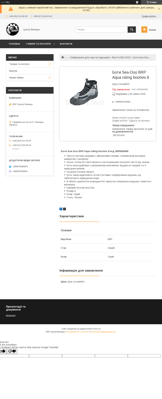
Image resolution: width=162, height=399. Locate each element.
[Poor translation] (12, 351)
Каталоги (10, 315)
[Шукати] (132, 29)
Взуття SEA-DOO (121, 57)
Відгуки (13, 70)
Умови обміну (16, 77)
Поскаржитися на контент (77, 332)
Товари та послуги (38, 44)
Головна (14, 44)
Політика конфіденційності (103, 332)
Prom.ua (97, 329)
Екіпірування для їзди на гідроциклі (90, 57)
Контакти (66, 44)
